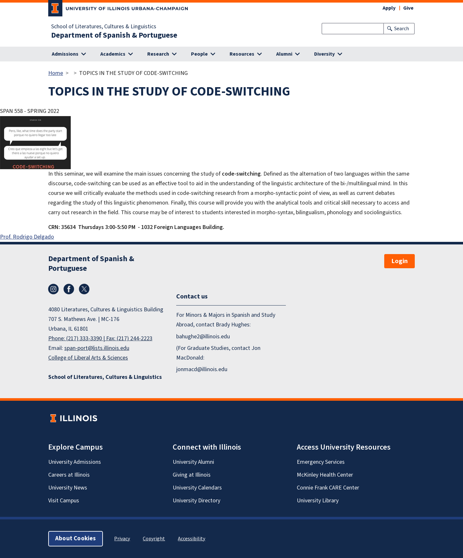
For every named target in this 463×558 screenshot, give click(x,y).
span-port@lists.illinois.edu (96, 348)
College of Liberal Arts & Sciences (88, 358)
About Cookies (75, 538)
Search (401, 28)
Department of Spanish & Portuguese (114, 35)
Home (55, 73)
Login (399, 261)
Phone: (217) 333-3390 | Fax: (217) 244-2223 (100, 338)
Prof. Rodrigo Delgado (27, 237)
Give (408, 8)
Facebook (69, 289)
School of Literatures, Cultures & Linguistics (103, 27)
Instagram (53, 289)
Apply (389, 8)
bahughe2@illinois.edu (203, 337)
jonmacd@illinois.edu (201, 369)
